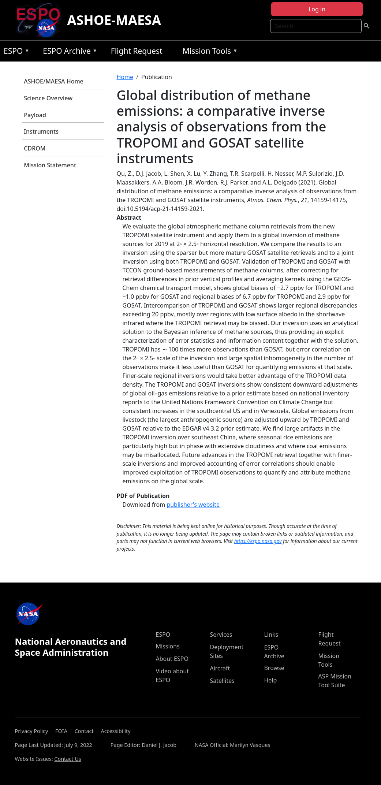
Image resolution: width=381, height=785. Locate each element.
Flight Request (137, 51)
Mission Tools (208, 52)
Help (270, 680)
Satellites (222, 681)
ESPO (15, 52)
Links (271, 634)
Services (221, 634)
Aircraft (220, 668)
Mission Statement (50, 165)
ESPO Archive (68, 52)
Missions (167, 646)
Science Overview (48, 98)
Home (125, 77)
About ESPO (172, 659)
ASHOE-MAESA (114, 20)
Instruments (41, 131)
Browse (274, 668)
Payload (35, 115)
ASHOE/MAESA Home (53, 81)
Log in (317, 9)
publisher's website (193, 505)
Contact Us (67, 758)
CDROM (34, 148)
